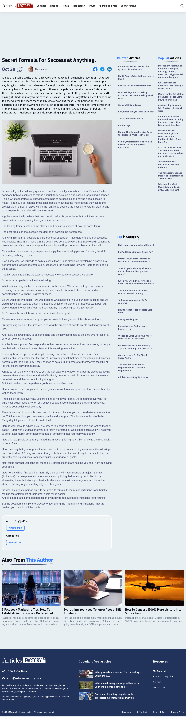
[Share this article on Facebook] (95, 69)
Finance (54, 5)
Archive (157, 682)
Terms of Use (158, 712)
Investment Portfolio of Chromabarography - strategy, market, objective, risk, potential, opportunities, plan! (171, 73)
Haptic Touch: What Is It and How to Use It (135, 78)
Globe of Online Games (130, 106)
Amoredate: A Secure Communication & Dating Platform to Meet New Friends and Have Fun (171, 130)
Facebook (125, 712)
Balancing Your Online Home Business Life (133, 345)
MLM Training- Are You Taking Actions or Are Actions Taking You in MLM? (136, 96)
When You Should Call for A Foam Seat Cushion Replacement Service (135, 296)
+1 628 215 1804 (15, 671)
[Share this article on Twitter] (102, 69)
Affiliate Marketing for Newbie (134, 399)
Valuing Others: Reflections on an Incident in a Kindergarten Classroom (135, 149)
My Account (159, 671)
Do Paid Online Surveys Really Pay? (134, 262)
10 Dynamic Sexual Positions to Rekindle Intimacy (169, 177)
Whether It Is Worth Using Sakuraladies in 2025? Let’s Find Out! (169, 201)
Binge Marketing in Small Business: (131, 115)
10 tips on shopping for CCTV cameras (133, 318)
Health (65, 5)
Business (41, 5)
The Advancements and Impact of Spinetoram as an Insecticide (170, 189)
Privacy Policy (177, 712)
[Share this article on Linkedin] (109, 69)
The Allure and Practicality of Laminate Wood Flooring (133, 308)
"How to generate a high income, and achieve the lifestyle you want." (135, 283)
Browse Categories (164, 677)
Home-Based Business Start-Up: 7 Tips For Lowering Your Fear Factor (136, 366)
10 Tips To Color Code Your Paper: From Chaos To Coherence (136, 355)
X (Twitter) (141, 712)
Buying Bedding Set (128, 336)
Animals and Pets (108, 5)
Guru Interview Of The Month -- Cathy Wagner (134, 377)
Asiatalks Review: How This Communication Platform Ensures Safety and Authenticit (171, 165)
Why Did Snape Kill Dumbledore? (135, 86)
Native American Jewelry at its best (134, 252)
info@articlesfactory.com (22, 678)
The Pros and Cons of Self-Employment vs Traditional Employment (132, 389)
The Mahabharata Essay (130, 123)
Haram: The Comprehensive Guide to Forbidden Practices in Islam (136, 138)
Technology (79, 5)
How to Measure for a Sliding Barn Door (133, 328)
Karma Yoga (124, 130)
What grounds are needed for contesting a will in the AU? (171, 89)
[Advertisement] (93, 32)
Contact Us (159, 688)
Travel (92, 5)
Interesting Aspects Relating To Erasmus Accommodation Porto (135, 272)
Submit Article (128, 5)
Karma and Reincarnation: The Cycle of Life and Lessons (134, 68)
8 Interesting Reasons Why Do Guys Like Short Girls (170, 116)
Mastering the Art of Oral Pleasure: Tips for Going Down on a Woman (170, 103)
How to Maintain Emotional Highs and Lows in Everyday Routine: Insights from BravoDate (170, 148)
